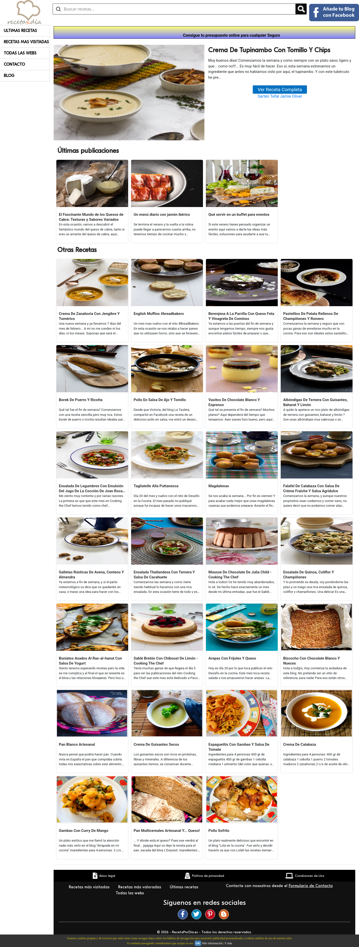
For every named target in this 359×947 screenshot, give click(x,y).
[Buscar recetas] (174, 8)
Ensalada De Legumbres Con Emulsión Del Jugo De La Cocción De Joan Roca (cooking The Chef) (91, 488)
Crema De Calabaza (299, 744)
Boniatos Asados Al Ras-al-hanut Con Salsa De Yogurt (90, 661)
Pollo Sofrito (218, 830)
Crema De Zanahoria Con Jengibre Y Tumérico (89, 316)
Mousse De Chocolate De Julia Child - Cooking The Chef (239, 574)
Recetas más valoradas (140, 887)
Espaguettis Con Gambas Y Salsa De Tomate (238, 747)
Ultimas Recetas (20, 30)
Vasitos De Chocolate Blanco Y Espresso (234, 402)
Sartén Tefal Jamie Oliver (280, 96)
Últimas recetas (184, 887)
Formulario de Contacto (311, 886)
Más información (212, 943)
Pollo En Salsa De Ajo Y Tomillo (160, 400)
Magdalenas (218, 486)
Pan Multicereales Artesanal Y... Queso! (167, 830)
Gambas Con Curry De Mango (83, 830)
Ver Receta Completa (280, 89)
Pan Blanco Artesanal (77, 744)
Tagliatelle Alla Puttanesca (156, 486)
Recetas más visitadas (90, 887)
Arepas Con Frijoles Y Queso (232, 658)
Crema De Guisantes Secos (156, 744)
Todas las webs (130, 893)
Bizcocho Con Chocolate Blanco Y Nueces (311, 661)
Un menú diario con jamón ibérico (162, 214)
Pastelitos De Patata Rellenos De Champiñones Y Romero (310, 316)
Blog (9, 75)
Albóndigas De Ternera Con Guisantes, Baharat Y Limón (315, 402)
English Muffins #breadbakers (159, 313)
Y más (228, 943)
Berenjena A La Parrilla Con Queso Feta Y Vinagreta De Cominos (241, 316)
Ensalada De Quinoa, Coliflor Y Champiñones (308, 574)
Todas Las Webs (20, 53)
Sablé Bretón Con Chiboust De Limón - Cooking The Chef (166, 661)
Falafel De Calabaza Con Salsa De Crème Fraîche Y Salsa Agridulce (311, 488)
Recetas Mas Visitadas (26, 42)
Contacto (14, 64)
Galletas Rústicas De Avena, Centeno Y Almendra (91, 574)
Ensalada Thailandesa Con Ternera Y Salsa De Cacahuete (164, 574)
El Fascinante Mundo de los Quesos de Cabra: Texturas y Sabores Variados (91, 217)
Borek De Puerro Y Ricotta (80, 400)
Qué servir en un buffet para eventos (238, 214)
